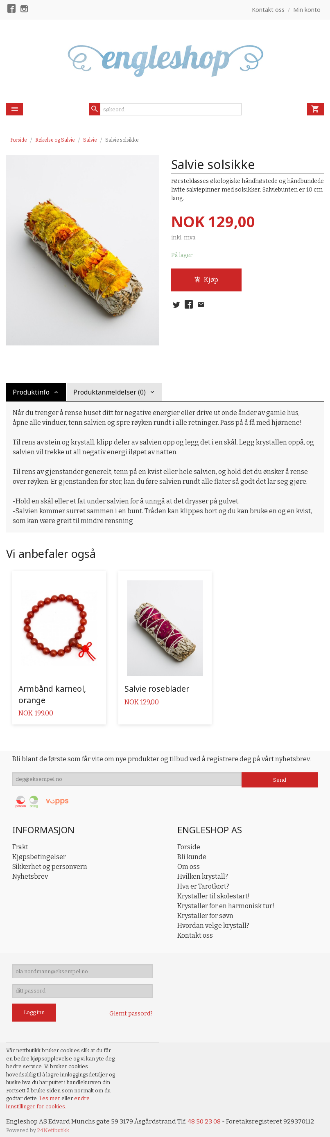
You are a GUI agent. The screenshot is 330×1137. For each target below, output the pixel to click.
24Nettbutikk (53, 1124)
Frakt (20, 837)
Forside (18, 140)
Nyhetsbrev (30, 866)
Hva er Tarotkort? (203, 876)
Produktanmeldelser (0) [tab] (109, 392)
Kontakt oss (195, 925)
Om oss (188, 856)
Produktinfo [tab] (31, 392)
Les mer (50, 1092)
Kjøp (206, 280)
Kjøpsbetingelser (39, 846)
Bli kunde (191, 846)
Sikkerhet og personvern (49, 856)
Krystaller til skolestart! (213, 886)
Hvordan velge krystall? (213, 915)
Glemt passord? (131, 1007)
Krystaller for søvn (205, 905)
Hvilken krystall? (202, 866)
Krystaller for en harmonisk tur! (225, 896)
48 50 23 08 (208, 1115)
